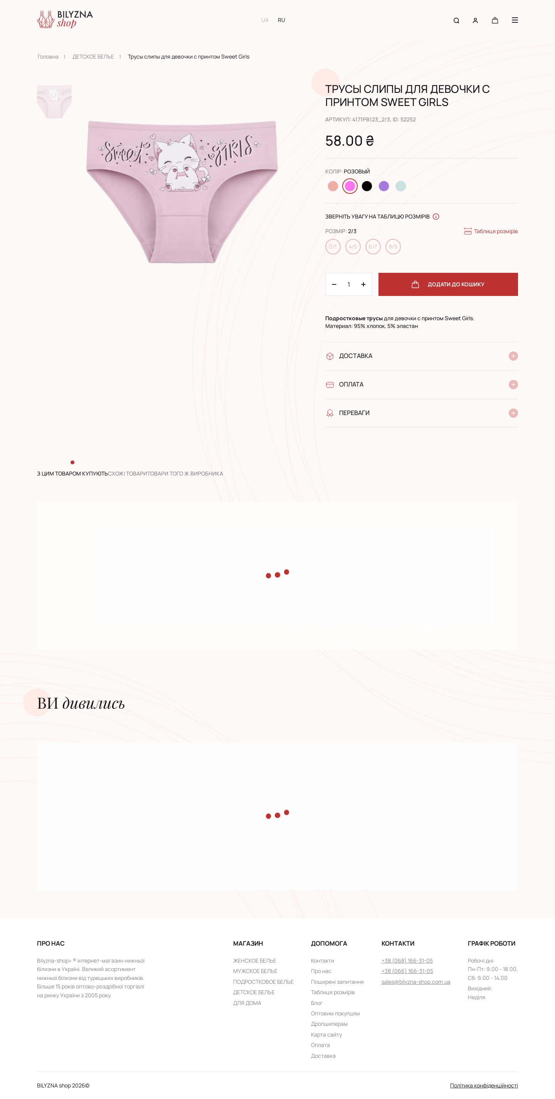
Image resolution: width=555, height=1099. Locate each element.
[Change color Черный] (367, 186)
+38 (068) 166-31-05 (407, 960)
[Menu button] (515, 20)
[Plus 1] (334, 284)
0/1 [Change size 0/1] (332, 246)
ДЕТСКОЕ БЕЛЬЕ (93, 56)
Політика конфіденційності (484, 1085)
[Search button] (456, 20)
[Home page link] (65, 20)
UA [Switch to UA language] (265, 20)
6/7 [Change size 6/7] (373, 246)
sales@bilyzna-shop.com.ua (416, 981)
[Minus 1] (363, 284)
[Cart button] (495, 20)
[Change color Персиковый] (333, 186)
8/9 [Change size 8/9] (393, 246)
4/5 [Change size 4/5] (353, 246)
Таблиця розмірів (490, 231)
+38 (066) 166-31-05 (407, 971)
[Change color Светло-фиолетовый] (384, 186)
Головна (48, 56)
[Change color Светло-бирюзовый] (401, 186)
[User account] (475, 20)
